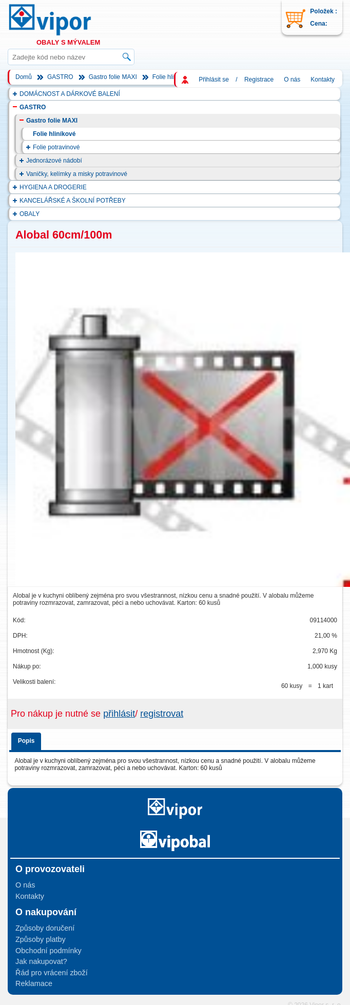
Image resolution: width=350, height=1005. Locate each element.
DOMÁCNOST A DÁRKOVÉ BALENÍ (70, 93)
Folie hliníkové (172, 77)
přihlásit (119, 713)
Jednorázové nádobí (54, 160)
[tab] (28, 739)
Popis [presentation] (26, 740)
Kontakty (322, 79)
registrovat (161, 713)
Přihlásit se (214, 79)
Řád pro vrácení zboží (51, 973)
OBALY (30, 214)
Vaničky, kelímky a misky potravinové (76, 174)
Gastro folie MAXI (113, 77)
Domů (23, 77)
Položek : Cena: (323, 17)
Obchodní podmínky (48, 951)
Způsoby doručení (44, 928)
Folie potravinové (56, 147)
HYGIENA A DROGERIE (53, 187)
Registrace (259, 79)
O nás (292, 79)
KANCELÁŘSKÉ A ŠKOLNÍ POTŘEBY (73, 200)
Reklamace (33, 983)
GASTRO (60, 77)
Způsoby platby (40, 939)
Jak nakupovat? (41, 961)
